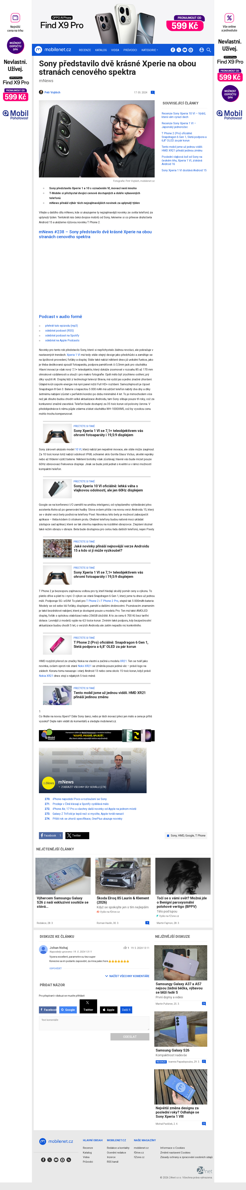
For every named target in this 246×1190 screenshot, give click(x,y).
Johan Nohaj (58, 948)
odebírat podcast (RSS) (59, 330)
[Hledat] (208, 50)
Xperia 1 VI (73, 354)
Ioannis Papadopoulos (181, 1061)
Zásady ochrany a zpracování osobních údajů (186, 1157)
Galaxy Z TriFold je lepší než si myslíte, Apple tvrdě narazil (88, 813)
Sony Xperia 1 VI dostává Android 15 (184, 170)
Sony (174, 835)
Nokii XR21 (85, 666)
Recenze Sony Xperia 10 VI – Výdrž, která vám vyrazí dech (184, 115)
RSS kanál (112, 1161)
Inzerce (111, 1157)
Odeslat (130, 1037)
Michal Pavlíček (164, 1123)
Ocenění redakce (116, 1152)
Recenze (85, 50)
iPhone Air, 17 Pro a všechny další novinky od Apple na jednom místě (94, 809)
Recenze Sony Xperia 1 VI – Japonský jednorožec (179, 125)
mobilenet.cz (141, 1148)
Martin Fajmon (165, 923)
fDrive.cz (139, 1152)
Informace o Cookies (172, 1148)
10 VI (78, 449)
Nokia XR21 (46, 675)
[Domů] (53, 50)
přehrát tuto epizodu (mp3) (61, 325)
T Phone (200, 835)
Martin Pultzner (164, 1003)
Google (189, 835)
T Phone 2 (92, 601)
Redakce (41, 923)
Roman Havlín (104, 923)
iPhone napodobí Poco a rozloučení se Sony (80, 799)
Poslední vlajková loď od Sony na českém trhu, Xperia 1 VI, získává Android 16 (182, 160)
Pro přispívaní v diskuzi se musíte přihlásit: (62, 995)
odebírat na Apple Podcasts (62, 340)
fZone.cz (139, 1157)
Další (126, 1010)
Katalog (101, 50)
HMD (181, 835)
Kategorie (148, 50)
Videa (115, 50)
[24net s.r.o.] (205, 1173)
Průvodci (130, 50)
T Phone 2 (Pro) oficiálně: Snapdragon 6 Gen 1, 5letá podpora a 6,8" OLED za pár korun (184, 137)
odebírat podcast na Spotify (62, 335)
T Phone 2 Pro (109, 601)
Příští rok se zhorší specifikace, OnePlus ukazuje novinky (87, 818)
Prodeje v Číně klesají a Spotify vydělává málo (81, 804)
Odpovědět (55, 968)
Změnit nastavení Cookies (175, 1152)
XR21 (123, 661)
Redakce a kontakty (118, 1148)
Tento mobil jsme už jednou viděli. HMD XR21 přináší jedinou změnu (182, 148)
